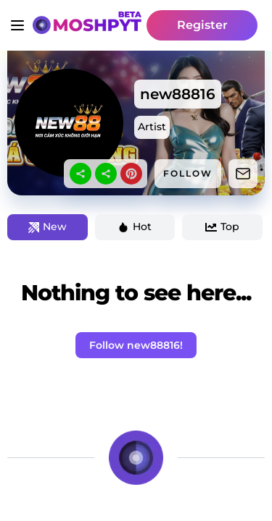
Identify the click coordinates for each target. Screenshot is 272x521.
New (47, 226)
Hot (135, 226)
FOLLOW (188, 173)
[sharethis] (80, 174)
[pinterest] (131, 174)
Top (222, 226)
